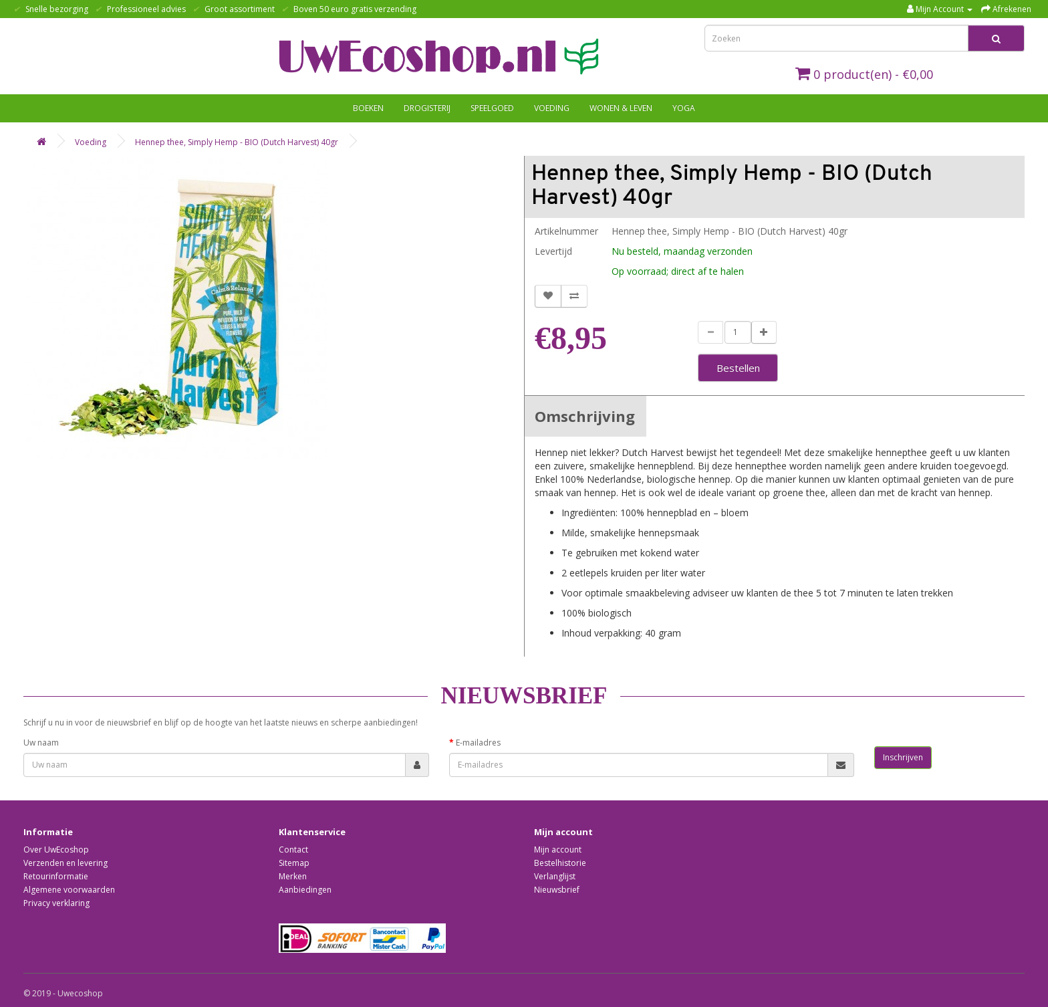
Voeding (551, 108)
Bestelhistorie (560, 863)
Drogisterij (427, 108)
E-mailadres (478, 742)
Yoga (683, 108)
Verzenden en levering (65, 863)
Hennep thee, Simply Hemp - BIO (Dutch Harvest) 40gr (236, 142)
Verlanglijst (554, 876)
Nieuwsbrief (556, 889)
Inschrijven (903, 757)
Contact (293, 849)
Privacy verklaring (56, 903)
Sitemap (294, 863)
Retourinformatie (55, 876)
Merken (293, 876)
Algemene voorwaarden (69, 889)
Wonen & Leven (621, 108)
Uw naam (41, 742)
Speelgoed (492, 108)
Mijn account (557, 849)
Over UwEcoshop (56, 849)
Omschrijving (585, 416)
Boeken (368, 108)
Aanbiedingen (305, 889)
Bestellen (738, 367)
